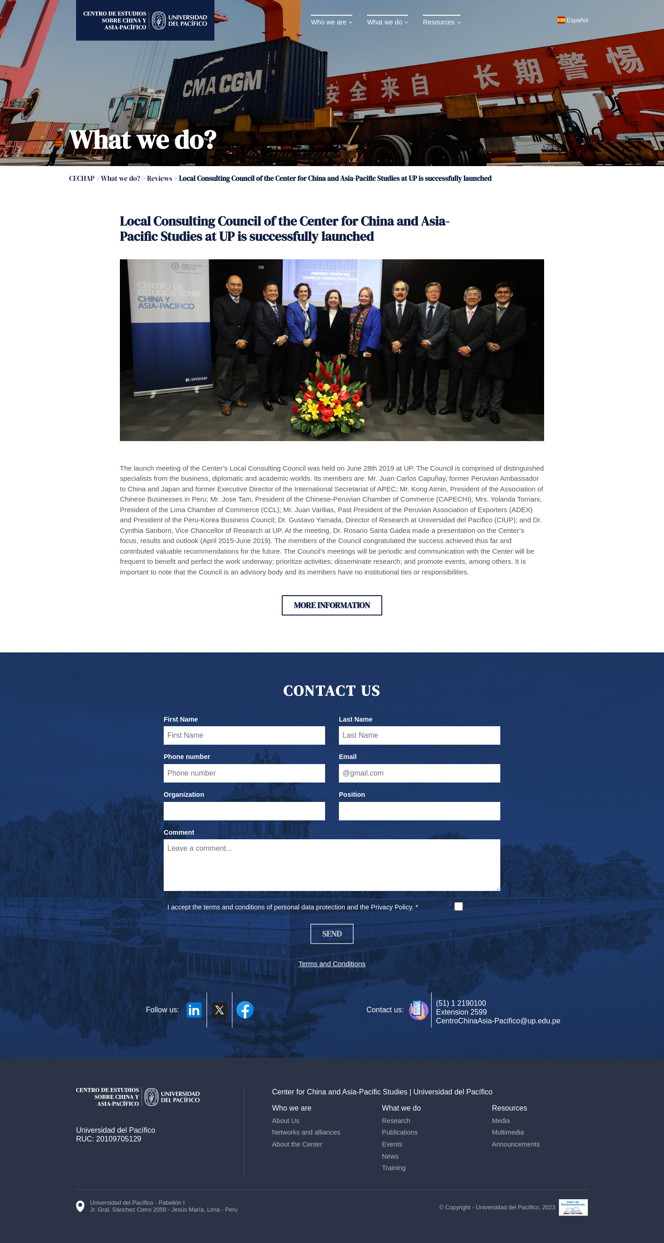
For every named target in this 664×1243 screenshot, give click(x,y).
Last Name (356, 719)
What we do (384, 22)
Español (577, 20)
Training (393, 1167)
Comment (179, 832)
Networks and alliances (306, 1132)
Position (352, 794)
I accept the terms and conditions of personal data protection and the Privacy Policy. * (292, 907)
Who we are (328, 22)
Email (347, 756)
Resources (439, 22)
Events (392, 1144)
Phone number (187, 756)
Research (396, 1120)
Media (501, 1120)
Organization (184, 794)
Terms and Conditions (331, 964)
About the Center (297, 1144)
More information (332, 605)
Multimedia (508, 1132)
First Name (181, 719)
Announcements (516, 1144)
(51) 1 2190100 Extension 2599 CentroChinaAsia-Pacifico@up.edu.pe (498, 1012)
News (390, 1156)
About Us (285, 1120)
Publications (400, 1132)
